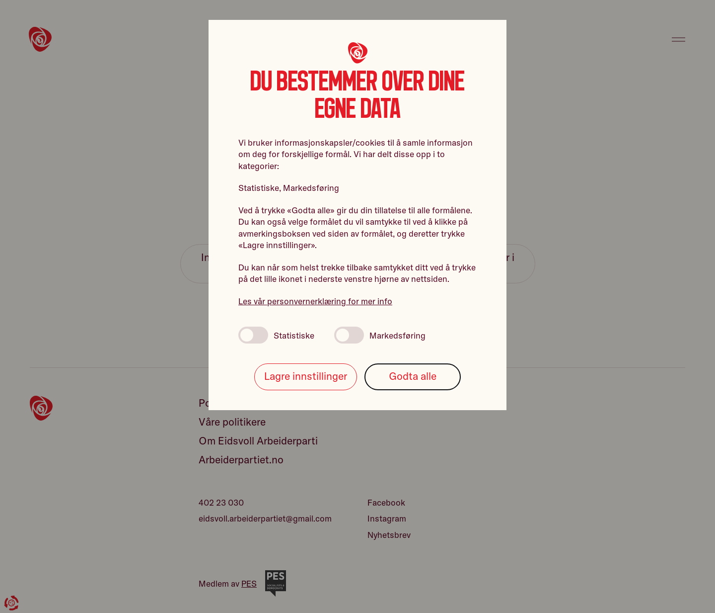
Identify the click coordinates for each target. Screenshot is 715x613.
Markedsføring (380, 335)
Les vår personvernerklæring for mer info (315, 301)
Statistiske (276, 335)
